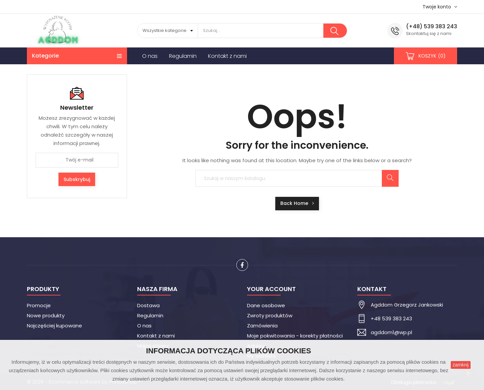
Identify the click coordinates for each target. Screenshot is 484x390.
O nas (144, 325)
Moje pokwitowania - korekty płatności (295, 335)
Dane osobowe (266, 305)
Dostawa (148, 305)
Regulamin (150, 315)
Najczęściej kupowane (54, 325)
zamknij (461, 364)
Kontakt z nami (156, 335)
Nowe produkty (46, 315)
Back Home (297, 203)
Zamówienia (262, 325)
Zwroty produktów (269, 315)
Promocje (39, 305)
